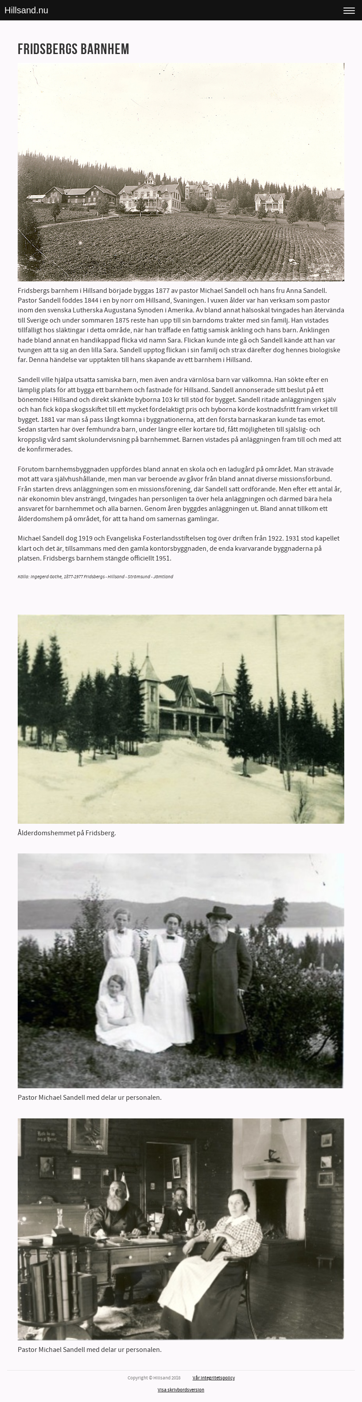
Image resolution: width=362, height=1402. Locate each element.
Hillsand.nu (26, 10)
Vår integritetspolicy (214, 1378)
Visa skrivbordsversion (181, 1390)
